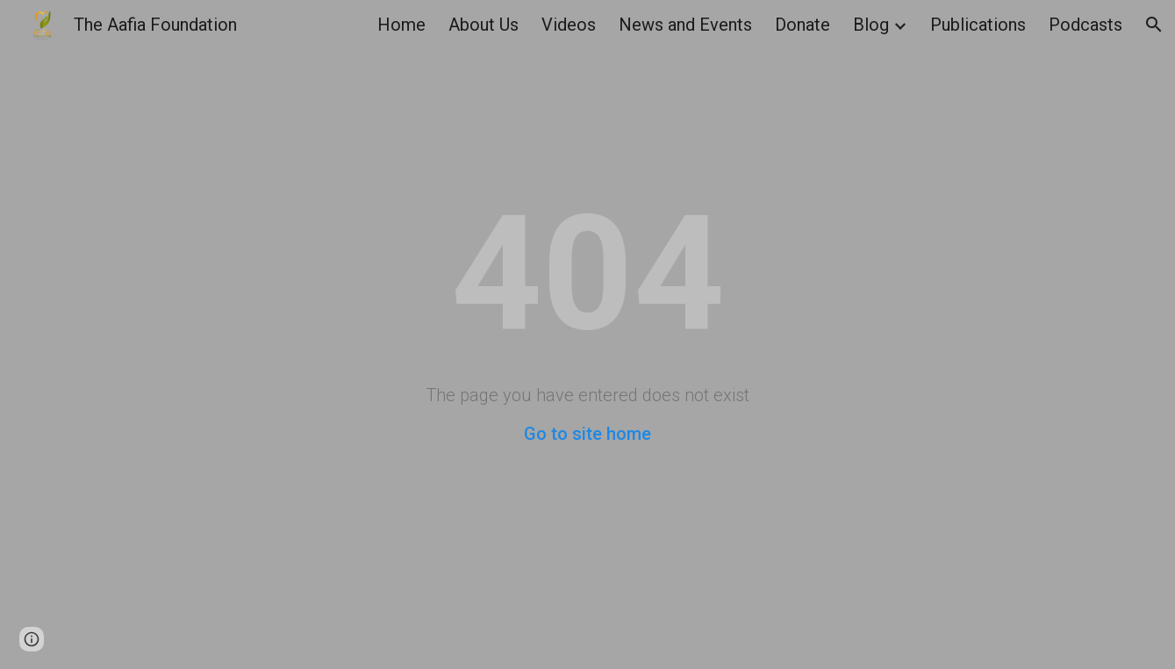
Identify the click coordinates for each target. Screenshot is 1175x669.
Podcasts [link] (1085, 24)
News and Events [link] (685, 24)
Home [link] (401, 24)
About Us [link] (483, 24)
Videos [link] (568, 24)
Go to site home (587, 433)
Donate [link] (802, 24)
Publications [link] (978, 24)
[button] (1154, 25)
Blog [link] (871, 24)
